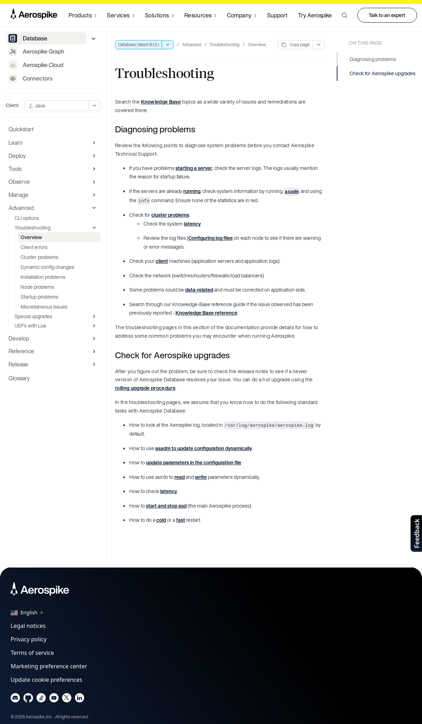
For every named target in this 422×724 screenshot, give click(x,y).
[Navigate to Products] (82, 15)
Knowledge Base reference (206, 312)
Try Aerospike (315, 15)
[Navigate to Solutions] (159, 15)
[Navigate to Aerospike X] (66, 699)
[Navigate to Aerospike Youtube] (54, 699)
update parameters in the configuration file (193, 462)
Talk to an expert (387, 15)
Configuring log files (210, 238)
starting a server (193, 168)
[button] (344, 15)
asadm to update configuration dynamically (203, 448)
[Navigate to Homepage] (34, 15)
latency (192, 223)
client (162, 261)
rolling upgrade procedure (145, 388)
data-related (199, 289)
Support (277, 15)
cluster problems (170, 215)
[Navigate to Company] (241, 15)
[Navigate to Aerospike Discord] (15, 699)
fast (180, 520)
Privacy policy (29, 639)
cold (161, 520)
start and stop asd (166, 505)
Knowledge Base (161, 101)
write (201, 477)
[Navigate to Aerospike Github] (28, 699)
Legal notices (28, 626)
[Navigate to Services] (120, 15)
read (179, 477)
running (191, 191)
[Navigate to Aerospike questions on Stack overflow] (41, 699)
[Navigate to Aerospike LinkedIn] (79, 699)
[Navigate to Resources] (200, 15)
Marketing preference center (49, 666)
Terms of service (32, 653)
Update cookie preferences (46, 680)
